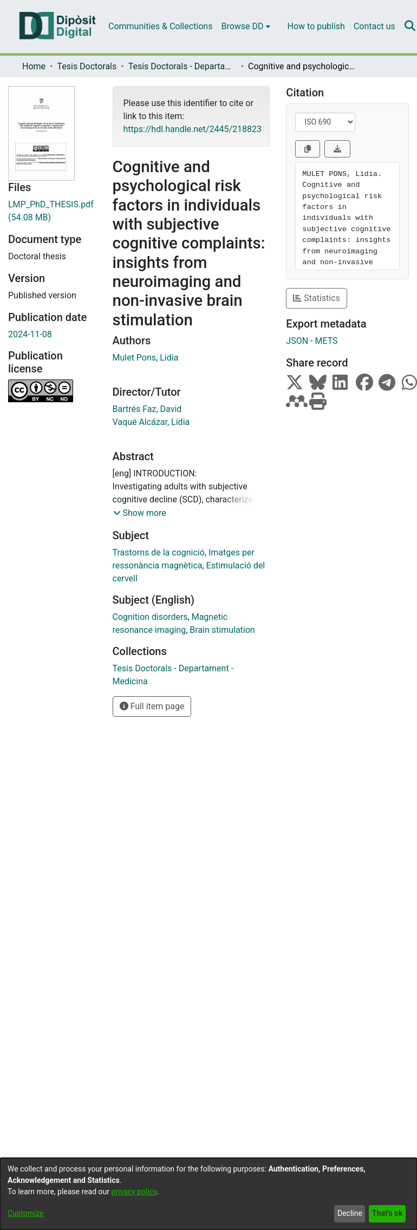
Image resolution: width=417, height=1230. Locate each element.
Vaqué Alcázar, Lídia (151, 422)
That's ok (387, 1213)
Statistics (316, 298)
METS (326, 341)
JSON (297, 341)
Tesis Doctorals (86, 66)
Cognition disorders (150, 617)
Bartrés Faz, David (147, 409)
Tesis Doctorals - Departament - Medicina (182, 66)
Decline (349, 1213)
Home (33, 66)
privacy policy (134, 1191)
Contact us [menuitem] (374, 26)
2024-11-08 (30, 334)
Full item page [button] (152, 706)
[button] (140, 513)
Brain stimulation (222, 630)
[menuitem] (245, 26)
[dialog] (208, 1194)
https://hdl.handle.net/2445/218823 (192, 129)
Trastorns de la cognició (159, 552)
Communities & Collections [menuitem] (160, 26)
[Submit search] (410, 26)
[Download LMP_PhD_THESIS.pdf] (52, 211)
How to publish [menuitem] (316, 26)
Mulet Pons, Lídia (146, 357)
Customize (25, 1213)
